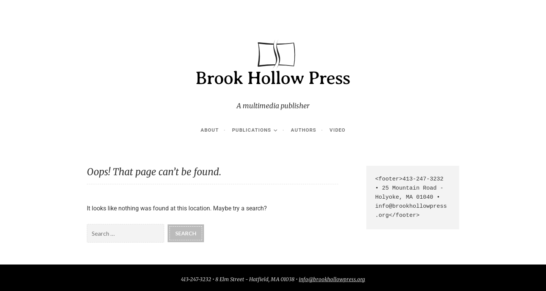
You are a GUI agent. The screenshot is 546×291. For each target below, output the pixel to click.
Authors (303, 130)
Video (337, 130)
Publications (251, 130)
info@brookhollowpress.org (332, 279)
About (210, 130)
